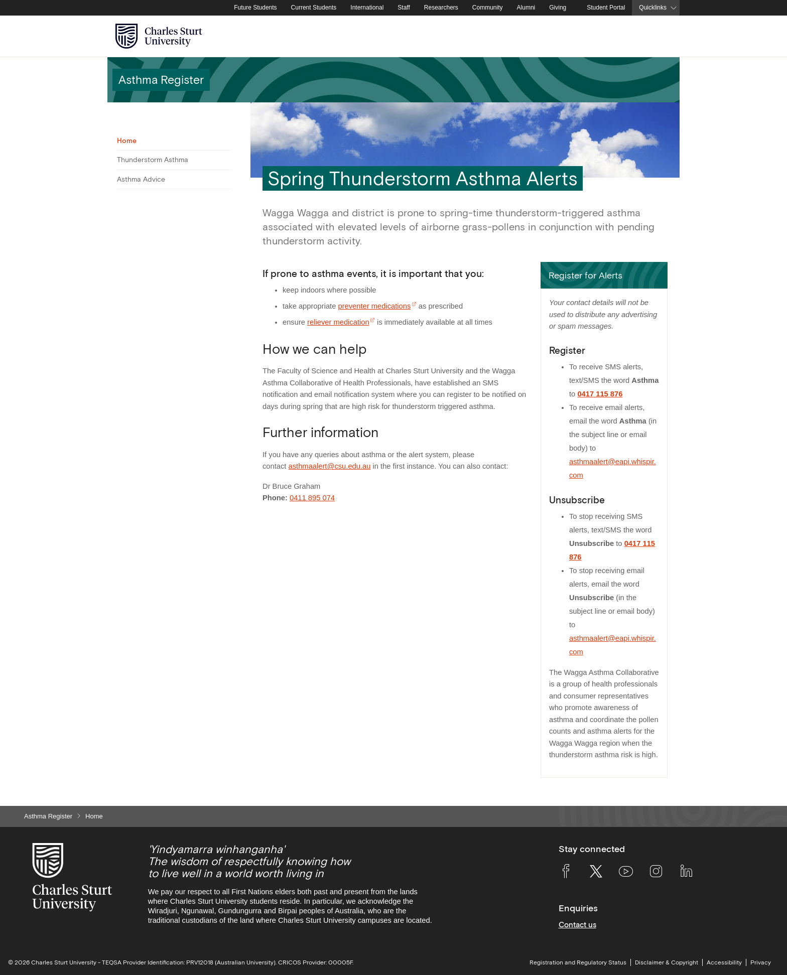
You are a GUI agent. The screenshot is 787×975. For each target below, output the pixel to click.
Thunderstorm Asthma (152, 160)
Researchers (441, 7)
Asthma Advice (141, 179)
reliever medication (338, 322)
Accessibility (724, 962)
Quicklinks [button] (653, 7)
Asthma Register (48, 816)
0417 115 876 (599, 394)
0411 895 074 (312, 498)
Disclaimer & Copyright (666, 962)
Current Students (314, 7)
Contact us (577, 924)
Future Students (255, 7)
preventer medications (374, 306)
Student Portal (606, 7)
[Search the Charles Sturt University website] (660, 36)
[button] (604, 275)
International (366, 7)
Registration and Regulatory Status (578, 962)
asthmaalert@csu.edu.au (330, 466)
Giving (557, 7)
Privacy (760, 962)
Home (127, 140)
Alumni (526, 7)
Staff (404, 7)
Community (487, 7)
